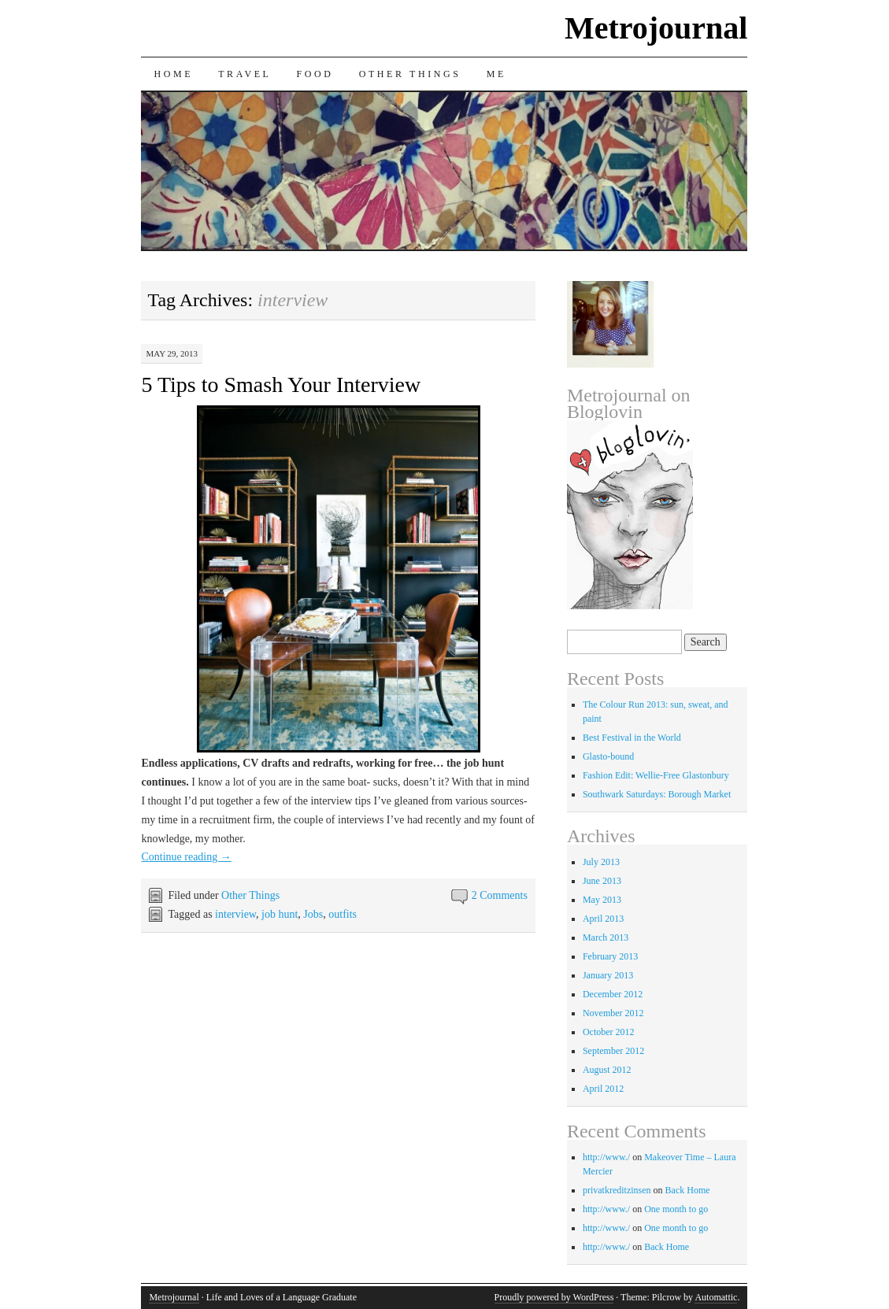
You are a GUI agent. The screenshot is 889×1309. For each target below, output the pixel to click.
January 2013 (608, 975)
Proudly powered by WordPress (554, 1297)
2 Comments (500, 895)
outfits (342, 914)
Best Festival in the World (632, 737)
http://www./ (606, 1157)
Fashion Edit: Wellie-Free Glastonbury (656, 775)
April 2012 (603, 1088)
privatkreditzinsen (617, 1190)
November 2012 (613, 1013)
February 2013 (610, 956)
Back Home (687, 1190)
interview (235, 914)
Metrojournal (656, 28)
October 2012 (609, 1031)
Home (173, 74)
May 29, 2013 (172, 353)
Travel (244, 74)
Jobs (313, 914)
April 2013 (603, 918)
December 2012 (613, 994)
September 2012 (613, 1050)
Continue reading (186, 857)
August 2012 (607, 1069)
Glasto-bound (608, 756)
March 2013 (605, 937)
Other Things (410, 74)
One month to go (676, 1209)
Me (496, 74)
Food (315, 74)
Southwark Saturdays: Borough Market (657, 794)
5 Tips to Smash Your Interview (280, 384)
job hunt (279, 914)
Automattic (716, 1297)
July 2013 (601, 861)
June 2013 (602, 880)
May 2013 (602, 899)
